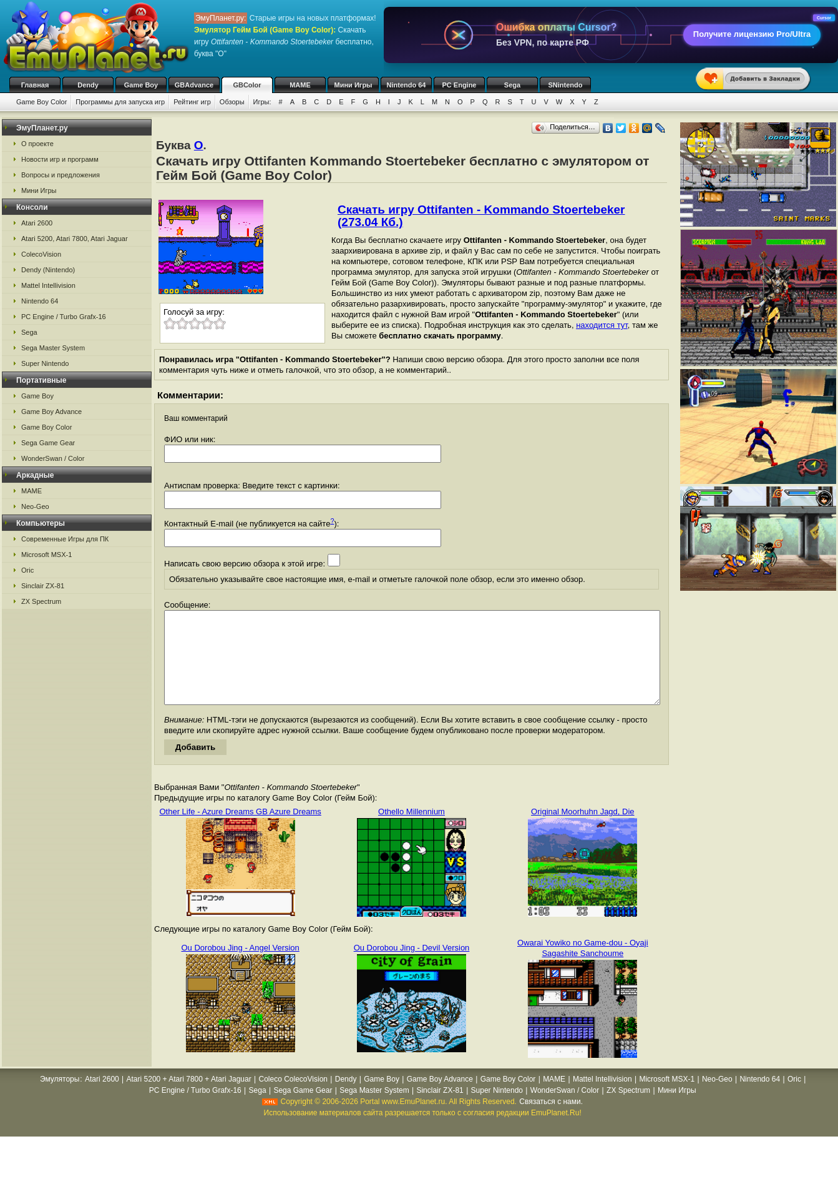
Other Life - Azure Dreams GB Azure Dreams (240, 830)
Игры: (262, 102)
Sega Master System (53, 348)
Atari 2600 (36, 223)
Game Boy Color (41, 102)
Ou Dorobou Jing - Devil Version (412, 966)
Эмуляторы (59, 1097)
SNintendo (565, 85)
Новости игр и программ (60, 159)
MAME (300, 85)
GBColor (247, 85)
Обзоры (232, 102)
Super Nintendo (45, 363)
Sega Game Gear (48, 442)
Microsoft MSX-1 (46, 554)
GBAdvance (194, 85)
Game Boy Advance (51, 411)
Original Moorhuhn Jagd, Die (582, 830)
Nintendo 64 (406, 85)
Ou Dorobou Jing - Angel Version (240, 966)
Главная (35, 85)
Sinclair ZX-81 (42, 586)
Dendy (88, 85)
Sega (512, 85)
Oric (27, 570)
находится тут (602, 325)
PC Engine (459, 85)
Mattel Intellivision (48, 285)
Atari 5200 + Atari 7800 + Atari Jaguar (189, 1097)
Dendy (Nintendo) (48, 270)
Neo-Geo (35, 506)
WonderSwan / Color (52, 458)
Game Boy (141, 85)
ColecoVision (41, 254)
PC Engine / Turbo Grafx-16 (63, 316)
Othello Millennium (411, 830)
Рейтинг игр (192, 102)
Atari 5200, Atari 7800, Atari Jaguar (74, 238)
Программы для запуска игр (120, 102)
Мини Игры (353, 85)
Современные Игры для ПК (65, 539)
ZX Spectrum (41, 601)
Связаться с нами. (551, 1120)
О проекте (37, 143)
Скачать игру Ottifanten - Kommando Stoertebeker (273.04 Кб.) (481, 216)
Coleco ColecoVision (293, 1097)
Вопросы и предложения (60, 175)
